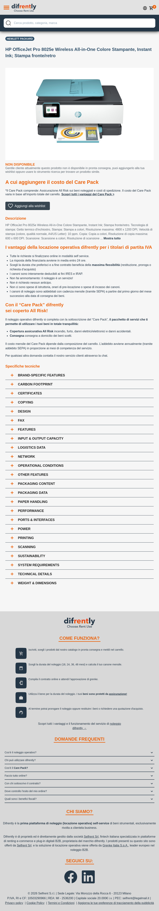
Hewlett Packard (20, 38)
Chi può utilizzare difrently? (20, 760)
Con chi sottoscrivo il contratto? (23, 783)
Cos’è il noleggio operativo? (20, 752)
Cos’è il (16, 767)
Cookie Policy (36, 903)
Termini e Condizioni (61, 903)
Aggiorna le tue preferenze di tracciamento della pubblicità (116, 903)
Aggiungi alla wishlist (30, 206)
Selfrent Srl (91, 836)
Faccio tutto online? (16, 775)
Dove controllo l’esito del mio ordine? (26, 791)
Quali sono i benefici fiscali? (21, 798)
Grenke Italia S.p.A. (115, 845)
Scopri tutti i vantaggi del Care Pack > (87, 194)
